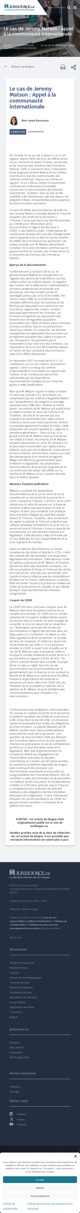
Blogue (14, 1017)
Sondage (15, 1091)
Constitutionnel (26, 45)
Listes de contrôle (19, 982)
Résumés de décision (21, 987)
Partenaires (16, 1052)
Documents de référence (23, 997)
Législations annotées (22, 1007)
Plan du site (15, 937)
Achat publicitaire (20, 1057)
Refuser (40, 1188)
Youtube (18, 1124)
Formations (16, 1012)
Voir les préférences (40, 1196)
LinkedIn (18, 1114)
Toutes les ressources (22, 962)
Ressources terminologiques (26, 977)
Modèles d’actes (18, 967)
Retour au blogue (22, 66)
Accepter (40, 1179)
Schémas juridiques (21, 992)
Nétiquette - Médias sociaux (24, 909)
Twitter (17, 1119)
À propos (15, 1042)
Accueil (7, 45)
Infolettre (15, 1086)
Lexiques (15, 972)
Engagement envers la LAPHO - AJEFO (29, 901)
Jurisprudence (18, 1002)
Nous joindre (17, 1047)
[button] (75, 1156)
